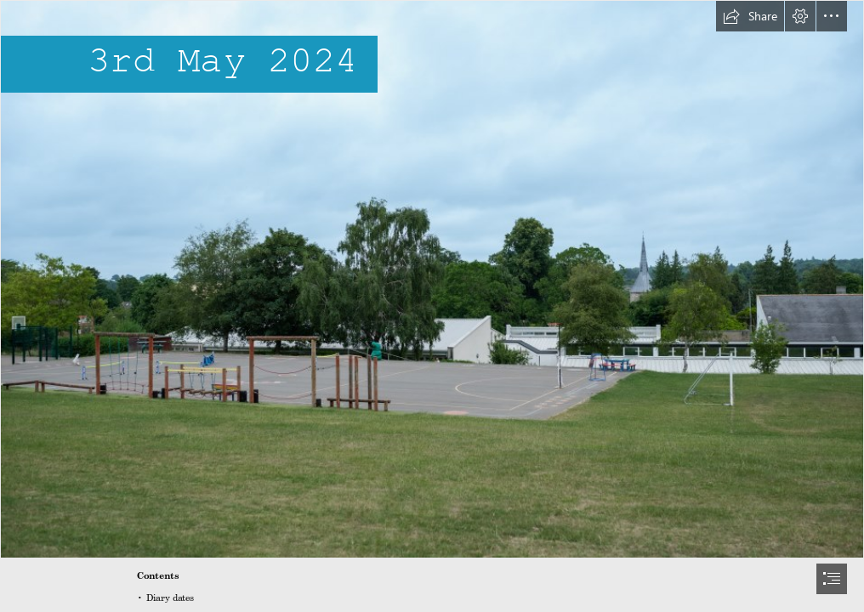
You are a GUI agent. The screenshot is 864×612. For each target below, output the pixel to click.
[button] (750, 16)
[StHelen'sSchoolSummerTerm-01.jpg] (432, 279)
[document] (432, 306)
